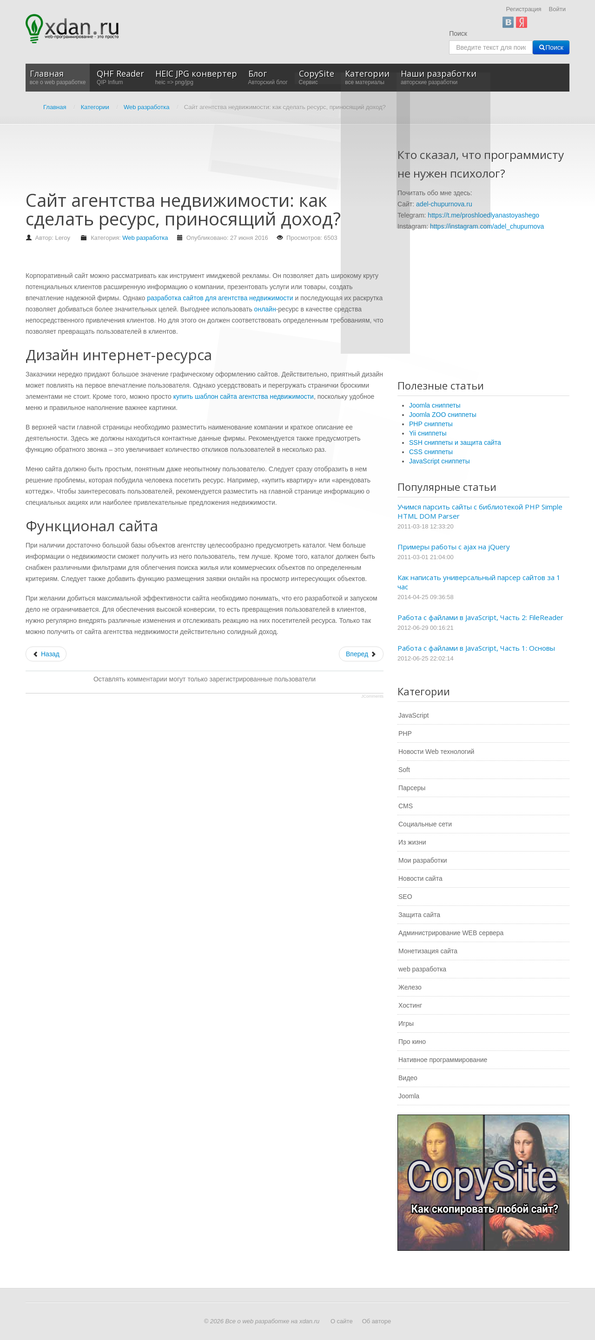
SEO (405, 896)
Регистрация (524, 9)
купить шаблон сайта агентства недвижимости (243, 396)
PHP (405, 733)
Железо (410, 987)
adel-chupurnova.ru (444, 204)
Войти (557, 9)
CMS (405, 806)
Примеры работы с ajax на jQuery (453, 546)
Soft (404, 769)
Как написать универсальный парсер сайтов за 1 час (479, 582)
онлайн (265, 309)
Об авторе (376, 1321)
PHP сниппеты (431, 424)
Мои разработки (422, 860)
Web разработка (145, 237)
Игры (406, 1023)
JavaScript (413, 715)
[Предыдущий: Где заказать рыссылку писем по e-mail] (46, 654)
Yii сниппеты (427, 433)
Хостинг (410, 1005)
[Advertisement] (195, 162)
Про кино (412, 1041)
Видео (407, 1078)
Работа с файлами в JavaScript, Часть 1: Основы (476, 648)
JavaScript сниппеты (439, 461)
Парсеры (411, 788)
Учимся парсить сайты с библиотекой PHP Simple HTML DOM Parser (479, 511)
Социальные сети (425, 824)
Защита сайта (419, 914)
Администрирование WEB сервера (450, 933)
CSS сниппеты (431, 451)
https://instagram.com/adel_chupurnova (487, 226)
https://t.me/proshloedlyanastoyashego (483, 215)
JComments (372, 696)
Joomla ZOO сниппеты (442, 414)
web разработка (422, 969)
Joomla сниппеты (435, 405)
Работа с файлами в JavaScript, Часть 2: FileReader (480, 617)
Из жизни (412, 842)
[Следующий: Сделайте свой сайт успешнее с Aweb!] (361, 654)
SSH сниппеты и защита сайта (455, 442)
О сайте (342, 1321)
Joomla (408, 1096)
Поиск (458, 33)
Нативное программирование (442, 1059)
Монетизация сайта (427, 951)
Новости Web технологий (436, 751)
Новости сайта (420, 878)
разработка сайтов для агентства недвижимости (220, 298)
